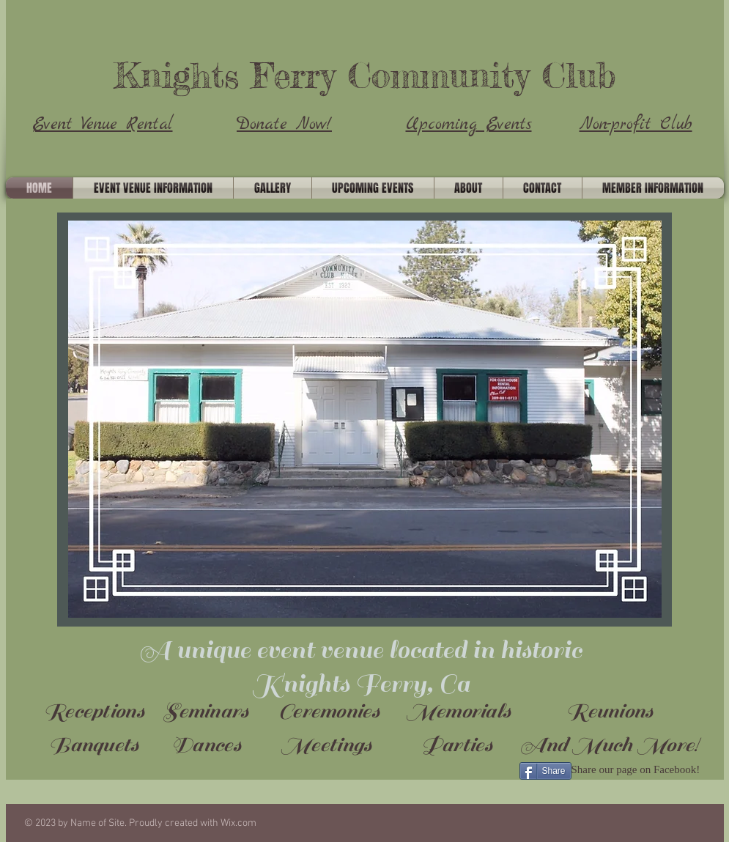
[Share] (545, 771)
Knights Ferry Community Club (364, 75)
